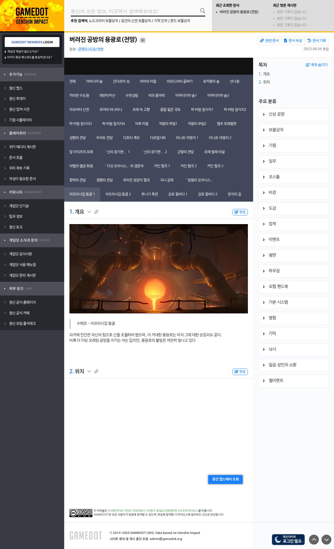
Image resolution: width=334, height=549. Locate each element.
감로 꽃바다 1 (178, 194)
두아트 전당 (104, 138)
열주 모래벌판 (226, 124)
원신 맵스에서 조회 (225, 479)
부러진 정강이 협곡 (136, 180)
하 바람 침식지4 (113, 124)
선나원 (234, 82)
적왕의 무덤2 (197, 124)
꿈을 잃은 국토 (170, 110)
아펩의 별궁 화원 (81, 166)
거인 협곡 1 (162, 166)
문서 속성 (293, 41)
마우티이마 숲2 (218, 96)
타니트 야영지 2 (220, 138)
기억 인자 (160, 21)
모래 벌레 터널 (214, 152)
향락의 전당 (77, 180)
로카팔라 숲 (211, 82)
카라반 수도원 (79, 96)
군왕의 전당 (185, 152)
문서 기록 (316, 41)
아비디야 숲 (94, 82)
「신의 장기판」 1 (116, 152)
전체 (72, 82)
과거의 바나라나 (110, 110)
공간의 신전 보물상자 (136, 21)
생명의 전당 (104, 180)
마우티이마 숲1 (186, 96)
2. (71, 372)
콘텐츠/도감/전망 (90, 49)
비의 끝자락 (156, 96)
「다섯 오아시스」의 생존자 (123, 166)
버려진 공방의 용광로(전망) (239, 12)
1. (71, 212)
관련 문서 (269, 41)
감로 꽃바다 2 (207, 194)
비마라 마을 (148, 82)
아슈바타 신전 (79, 110)
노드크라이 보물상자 (103, 21)
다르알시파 (158, 138)
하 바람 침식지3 (80, 124)
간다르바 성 (121, 82)
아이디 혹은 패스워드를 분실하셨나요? (29, 57)
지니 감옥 (167, 180)
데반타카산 (107, 96)
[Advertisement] (159, 66)
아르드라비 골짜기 (180, 82)
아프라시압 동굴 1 (82, 194)
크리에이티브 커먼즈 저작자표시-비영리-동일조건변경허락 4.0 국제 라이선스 (153, 510)
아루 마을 (141, 124)
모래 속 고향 (141, 110)
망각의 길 (234, 194)
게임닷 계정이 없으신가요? (23, 51)
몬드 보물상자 (180, 21)
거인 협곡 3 (215, 166)
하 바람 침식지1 (202, 110)
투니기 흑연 (149, 194)
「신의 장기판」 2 (153, 152)
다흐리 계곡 (131, 138)
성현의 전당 (77, 138)
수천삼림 (132, 96)
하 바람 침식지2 (235, 110)
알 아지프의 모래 (81, 152)
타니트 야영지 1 (187, 138)
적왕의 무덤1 (168, 124)
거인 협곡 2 (189, 166)
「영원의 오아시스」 (199, 180)
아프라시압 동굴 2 (118, 194)
